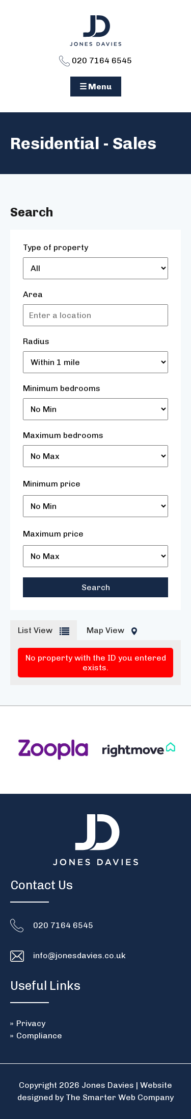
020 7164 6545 (95, 60)
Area (33, 294)
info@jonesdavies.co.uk (79, 955)
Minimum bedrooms (61, 388)
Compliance (39, 1035)
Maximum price (53, 534)
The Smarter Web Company (120, 1097)
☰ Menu (95, 86)
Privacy (30, 1023)
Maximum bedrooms (63, 435)
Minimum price (51, 484)
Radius (36, 341)
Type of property (55, 247)
